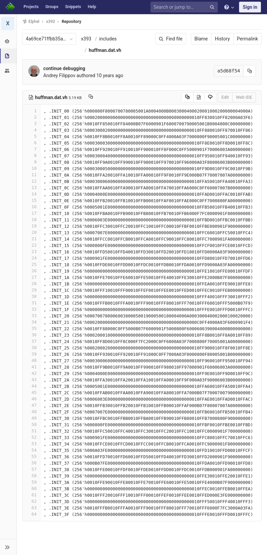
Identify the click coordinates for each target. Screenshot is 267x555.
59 (31, 482)
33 (31, 315)
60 (31, 488)
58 (31, 475)
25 (31, 264)
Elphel (30, 21)
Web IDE (244, 97)
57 (31, 469)
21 (31, 238)
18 (31, 219)
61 (31, 494)
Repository (71, 21)
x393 (86, 38)
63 (31, 507)
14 (31, 193)
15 (31, 200)
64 (31, 514)
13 (31, 187)
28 (31, 283)
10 (31, 168)
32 (31, 309)
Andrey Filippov (59, 75)
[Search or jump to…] (185, 7)
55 (31, 456)
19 (31, 225)
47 (31, 405)
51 (31, 430)
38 (31, 347)
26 (31, 270)
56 (31, 462)
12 (31, 181)
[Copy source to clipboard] (187, 97)
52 (31, 437)
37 (31, 341)
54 (31, 450)
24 (31, 257)
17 (31, 213)
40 (31, 360)
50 (31, 424)
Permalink (247, 38)
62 (31, 501)
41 (31, 366)
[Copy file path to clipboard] (91, 97)
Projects (31, 6)
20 (31, 232)
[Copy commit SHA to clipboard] (250, 71)
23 (31, 251)
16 (31, 206)
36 (31, 334)
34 (31, 322)
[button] (8, 547)
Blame (201, 38)
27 (31, 277)
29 (31, 289)
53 (31, 443)
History (222, 38)
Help (92, 6)
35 (31, 328)
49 (31, 418)
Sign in (250, 7)
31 (31, 302)
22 (31, 245)
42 (31, 373)
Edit (225, 97)
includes (108, 38)
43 (31, 379)
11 (31, 174)
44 (31, 386)
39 (31, 354)
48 (31, 411)
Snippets (73, 6)
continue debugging (64, 68)
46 (31, 398)
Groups (52, 6)
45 (31, 392)
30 (31, 296)
